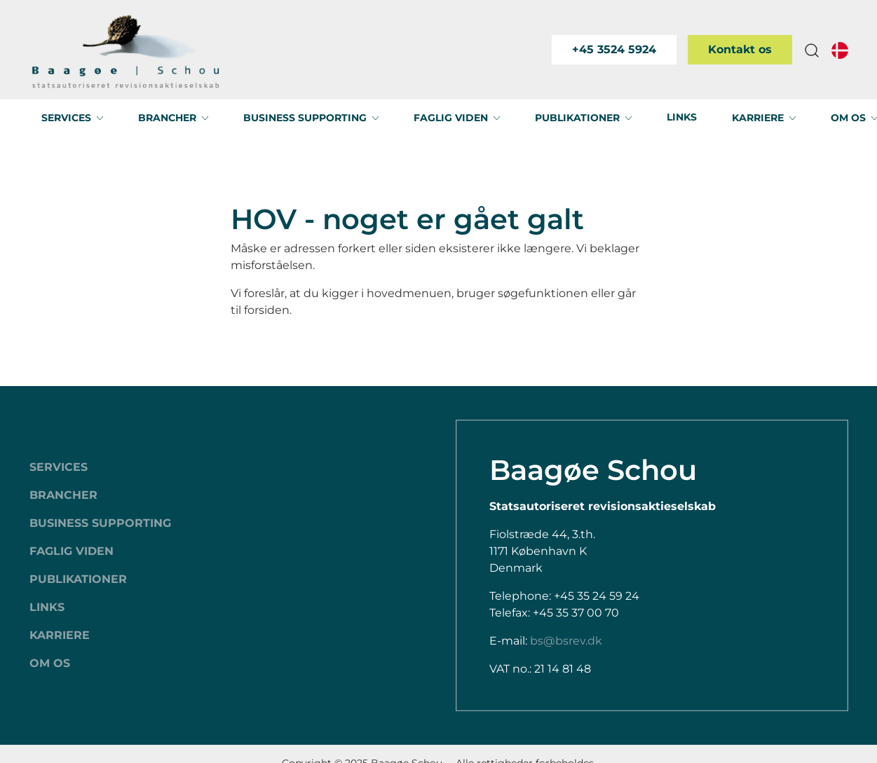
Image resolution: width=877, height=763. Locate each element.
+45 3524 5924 (614, 49)
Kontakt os (740, 49)
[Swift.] (125, 49)
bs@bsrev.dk (566, 640)
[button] (812, 50)
